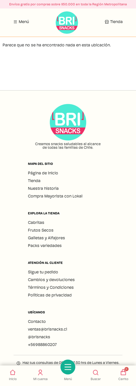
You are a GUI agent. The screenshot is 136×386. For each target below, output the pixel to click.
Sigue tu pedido (43, 272)
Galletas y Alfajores (46, 237)
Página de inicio (43, 173)
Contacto (37, 321)
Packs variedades (45, 245)
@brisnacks (39, 336)
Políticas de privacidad (50, 295)
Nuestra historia (43, 188)
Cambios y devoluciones (51, 279)
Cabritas (36, 222)
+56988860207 (42, 344)
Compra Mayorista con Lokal (55, 196)
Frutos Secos (41, 230)
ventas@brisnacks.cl (48, 329)
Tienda (34, 180)
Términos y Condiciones (51, 287)
